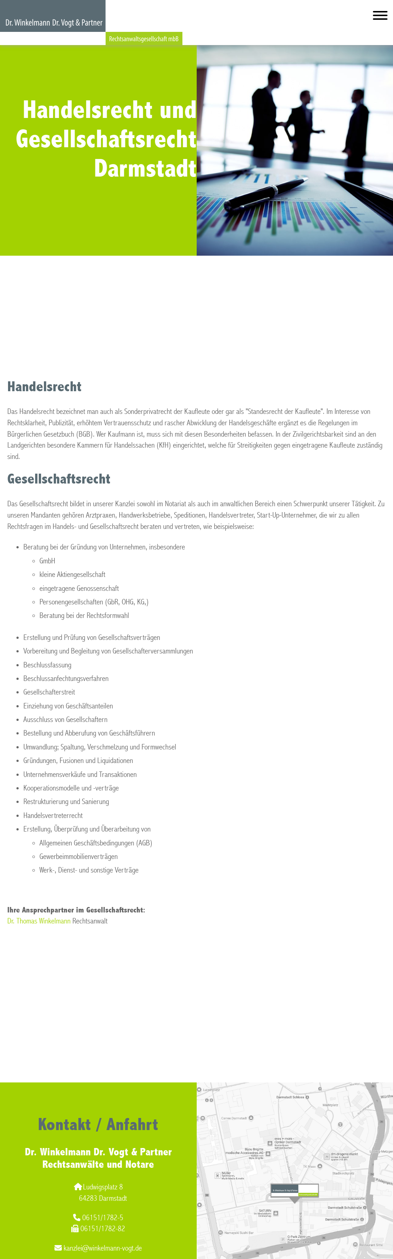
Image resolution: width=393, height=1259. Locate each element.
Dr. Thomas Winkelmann (39, 921)
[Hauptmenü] (380, 17)
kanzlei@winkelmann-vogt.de (98, 1248)
